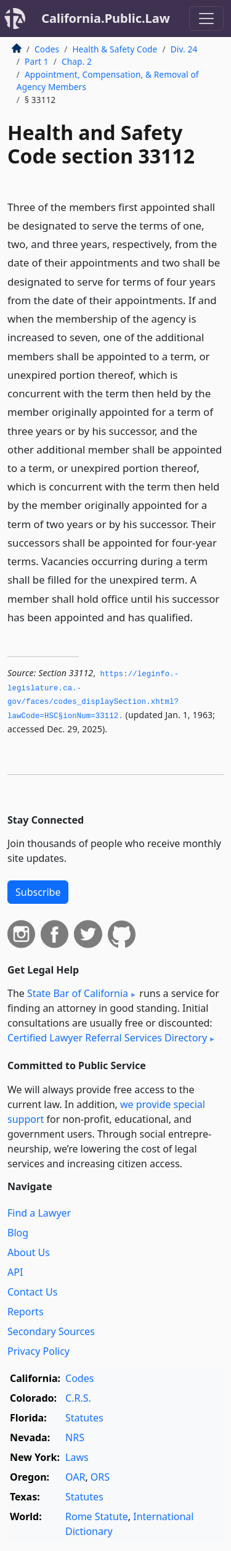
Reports (25, 1311)
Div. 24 (184, 49)
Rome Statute (96, 1516)
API (15, 1272)
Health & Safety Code (114, 49)
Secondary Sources (51, 1331)
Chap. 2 (77, 61)
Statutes (84, 1418)
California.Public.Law (105, 18)
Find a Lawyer (39, 1213)
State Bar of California (77, 993)
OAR (75, 1477)
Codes (46, 49)
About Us (28, 1252)
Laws (77, 1457)
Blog (17, 1232)
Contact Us (32, 1292)
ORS (100, 1477)
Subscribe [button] (37, 892)
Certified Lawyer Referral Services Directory (107, 1037)
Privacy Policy (38, 1351)
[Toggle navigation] (206, 18)
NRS (74, 1437)
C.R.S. (78, 1398)
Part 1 (37, 61)
